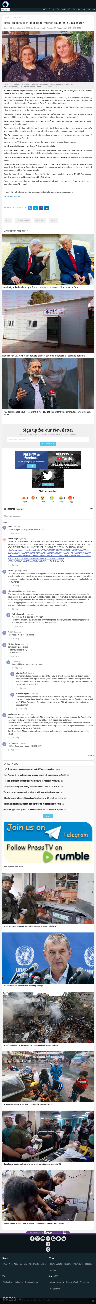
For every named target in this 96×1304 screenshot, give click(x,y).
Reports (67, 1264)
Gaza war (40, 220)
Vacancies (84, 1282)
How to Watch (72, 1282)
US (21, 1264)
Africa (43, 1264)
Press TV (53, 1276)
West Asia (13, 1264)
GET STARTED (48, 444)
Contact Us (55, 1289)
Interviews (78, 1264)
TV (3, 1276)
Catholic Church (23, 220)
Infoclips (88, 1264)
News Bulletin (56, 1264)
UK (25, 1264)
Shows (53, 1270)
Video (51, 1258)
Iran (5, 1264)
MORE (48, 816)
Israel (8, 220)
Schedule (19, 1282)
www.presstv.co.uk (12, 196)
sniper (53, 220)
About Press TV (57, 1282)
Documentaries (31, 1282)
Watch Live (8, 1282)
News (7, 18)
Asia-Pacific (34, 1264)
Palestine (17, 18)
